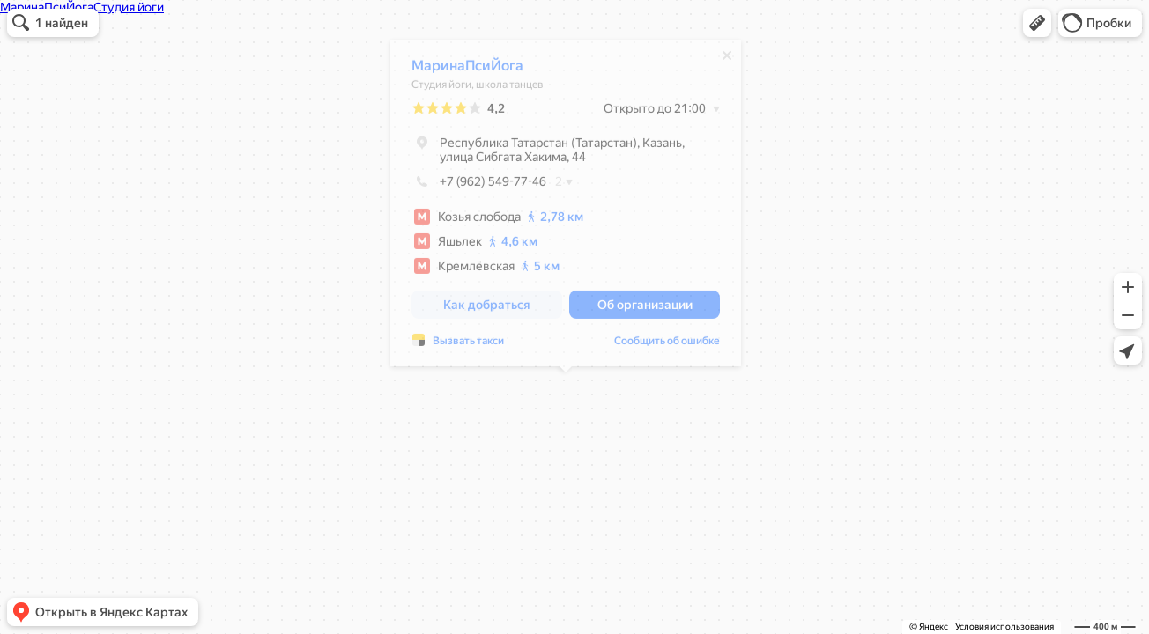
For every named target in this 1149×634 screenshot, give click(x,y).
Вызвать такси (468, 345)
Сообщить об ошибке (667, 345)
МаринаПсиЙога (467, 70)
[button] (1037, 23)
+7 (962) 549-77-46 (478, 186)
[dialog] (565, 207)
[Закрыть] (727, 60)
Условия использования (1004, 626)
